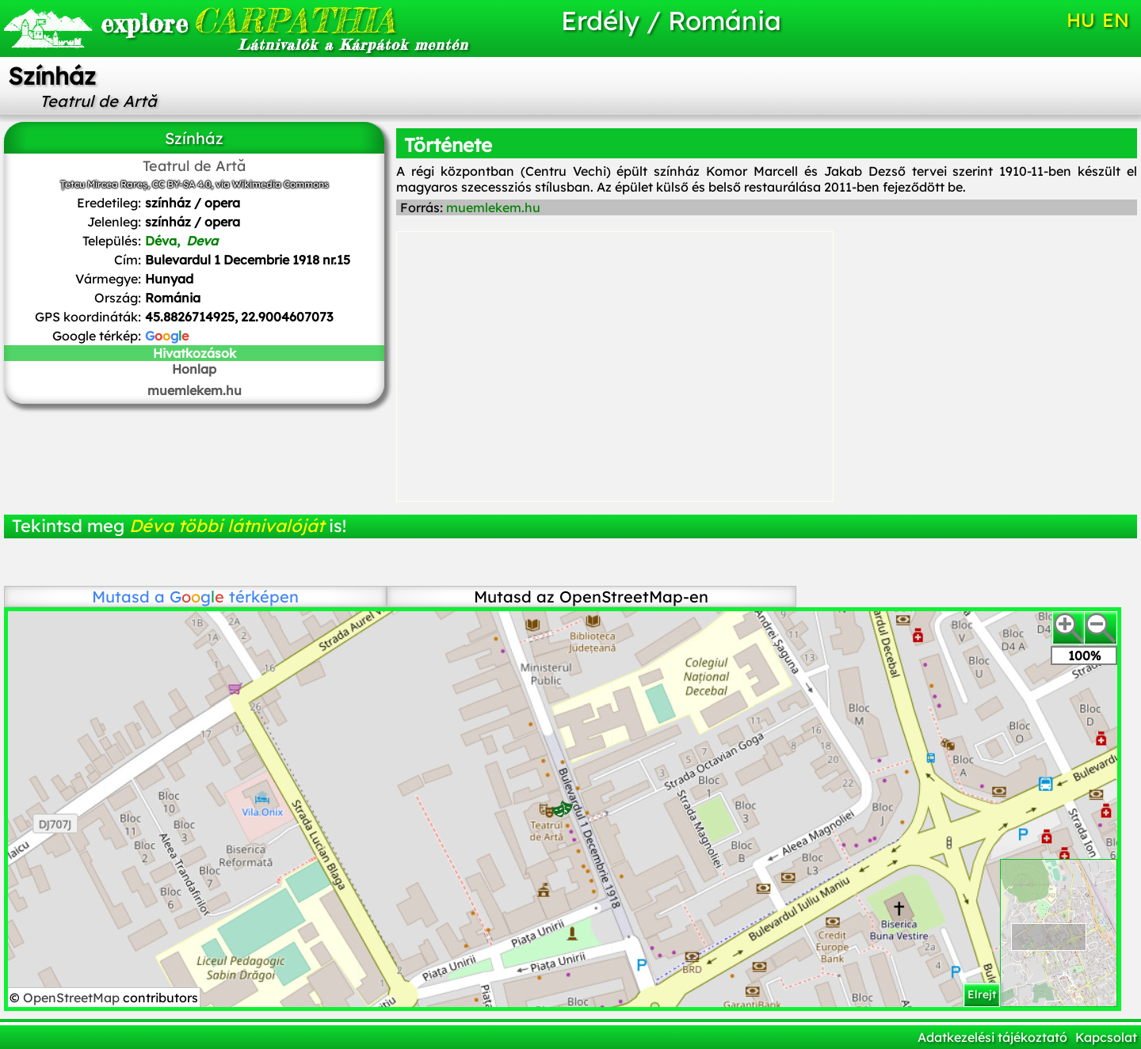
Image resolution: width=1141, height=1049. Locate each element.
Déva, (181, 241)
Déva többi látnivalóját (226, 526)
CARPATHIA (248, 20)
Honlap (194, 369)
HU (1081, 20)
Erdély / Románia (671, 20)
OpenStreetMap (73, 997)
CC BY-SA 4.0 (181, 184)
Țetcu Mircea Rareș (103, 184)
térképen (234, 596)
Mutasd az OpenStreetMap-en (591, 596)
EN (1115, 20)
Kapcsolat (1106, 1037)
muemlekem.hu (194, 390)
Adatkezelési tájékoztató (992, 1037)
